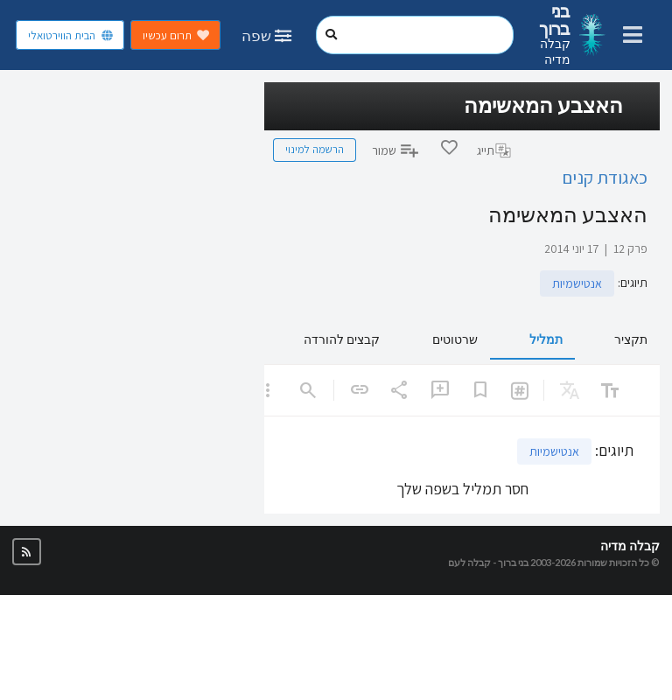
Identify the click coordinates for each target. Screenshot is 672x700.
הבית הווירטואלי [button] (71, 35)
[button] (26, 551)
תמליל (546, 339)
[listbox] (268, 390)
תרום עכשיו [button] (176, 35)
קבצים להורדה (342, 339)
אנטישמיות (577, 283)
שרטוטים (455, 339)
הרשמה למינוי (314, 149)
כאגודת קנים (605, 177)
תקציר (631, 339)
